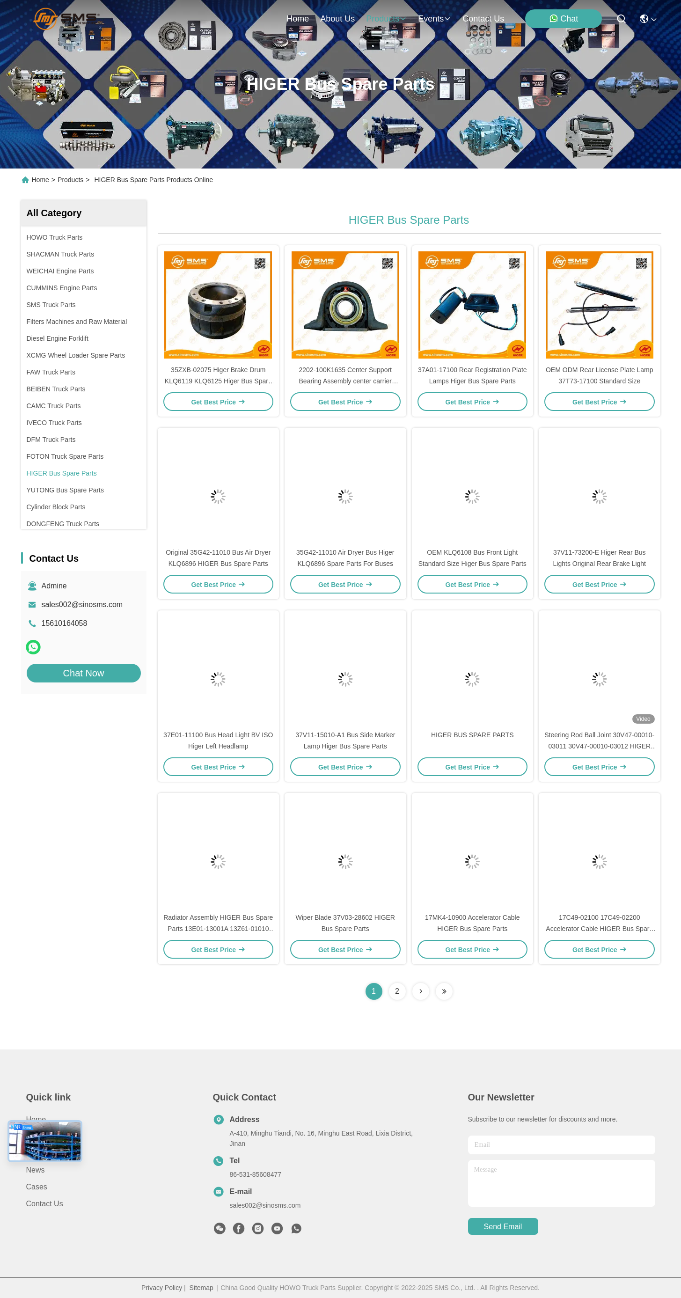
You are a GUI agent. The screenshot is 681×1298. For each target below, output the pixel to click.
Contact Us (44, 1204)
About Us (41, 1136)
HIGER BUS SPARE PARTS (472, 735)
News (35, 1170)
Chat (563, 18)
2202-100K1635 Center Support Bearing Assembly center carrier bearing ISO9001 (345, 381)
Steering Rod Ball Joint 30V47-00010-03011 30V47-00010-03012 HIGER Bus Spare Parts (599, 746)
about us (337, 18)
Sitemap (201, 1287)
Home (297, 18)
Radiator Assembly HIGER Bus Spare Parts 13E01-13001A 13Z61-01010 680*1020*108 (218, 929)
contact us (483, 18)
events (434, 18)
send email (503, 1227)
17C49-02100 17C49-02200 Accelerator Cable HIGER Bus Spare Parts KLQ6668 (599, 929)
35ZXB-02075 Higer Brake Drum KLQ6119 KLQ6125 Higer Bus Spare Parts (218, 381)
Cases (36, 1187)
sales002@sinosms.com (82, 605)
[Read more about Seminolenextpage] (420, 991)
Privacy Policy (161, 1287)
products (386, 18)
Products (70, 179)
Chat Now (83, 673)
